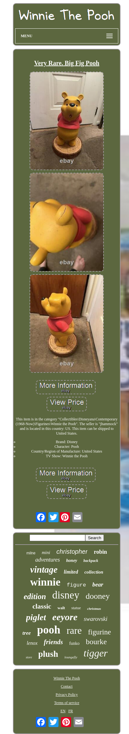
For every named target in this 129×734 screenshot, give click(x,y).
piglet (36, 617)
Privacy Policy (67, 694)
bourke (96, 642)
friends (53, 642)
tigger (96, 653)
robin (100, 552)
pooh (48, 630)
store (29, 657)
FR (70, 711)
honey (71, 560)
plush (48, 654)
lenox (32, 643)
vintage (44, 569)
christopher (71, 551)
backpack (90, 560)
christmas (94, 608)
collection (93, 572)
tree (26, 633)
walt (61, 607)
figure (76, 585)
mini (46, 552)
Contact (66, 686)
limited (71, 572)
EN (62, 711)
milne (31, 553)
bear (97, 584)
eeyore (64, 617)
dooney (98, 596)
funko (74, 643)
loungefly (70, 657)
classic (41, 606)
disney (65, 595)
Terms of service (66, 703)
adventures (47, 560)
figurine (99, 632)
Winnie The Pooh (66, 678)
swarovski (95, 619)
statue (76, 607)
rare (74, 630)
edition (35, 596)
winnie (45, 582)
